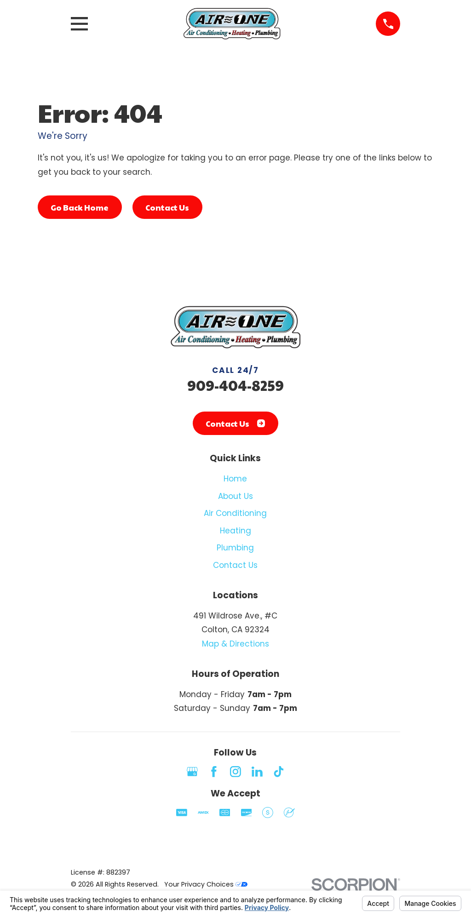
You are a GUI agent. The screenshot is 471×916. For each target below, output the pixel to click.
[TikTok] (278, 771)
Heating (235, 530)
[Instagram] (235, 771)
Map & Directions (235, 643)
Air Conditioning (235, 513)
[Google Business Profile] (192, 771)
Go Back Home (80, 207)
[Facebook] (213, 771)
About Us (235, 496)
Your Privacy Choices (205, 884)
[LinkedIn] (257, 771)
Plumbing (235, 547)
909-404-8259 (235, 385)
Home (235, 478)
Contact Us (167, 207)
